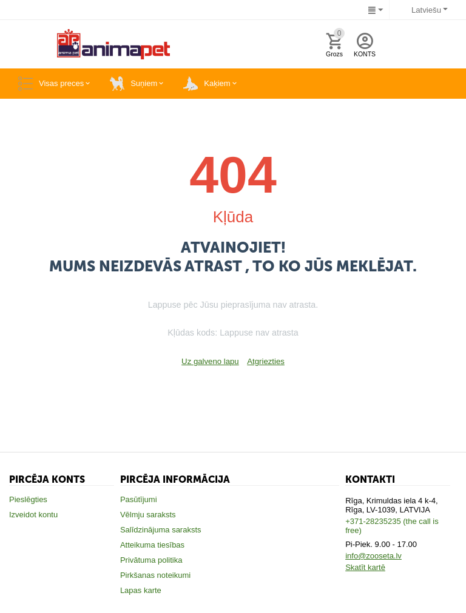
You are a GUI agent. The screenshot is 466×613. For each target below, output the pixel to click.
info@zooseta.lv (373, 555)
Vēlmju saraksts (148, 514)
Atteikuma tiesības (152, 544)
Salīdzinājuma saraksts (160, 529)
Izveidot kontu (33, 514)
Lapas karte (140, 590)
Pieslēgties (28, 499)
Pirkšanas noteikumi (155, 575)
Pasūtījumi (138, 499)
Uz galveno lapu (210, 361)
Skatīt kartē (365, 567)
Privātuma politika (151, 560)
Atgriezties (265, 361)
